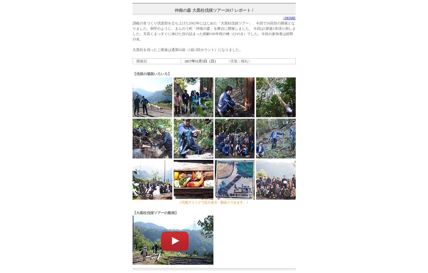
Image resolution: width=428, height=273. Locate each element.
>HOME (289, 18)
